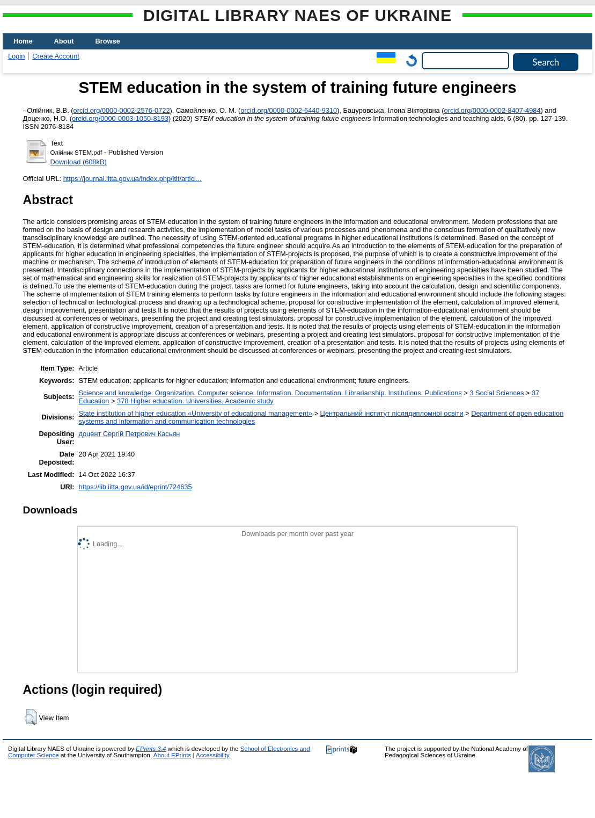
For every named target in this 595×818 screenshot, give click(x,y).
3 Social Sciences (496, 393)
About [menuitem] (64, 41)
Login (16, 56)
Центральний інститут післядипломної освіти (392, 413)
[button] (31, 717)
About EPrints (172, 755)
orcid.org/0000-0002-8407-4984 (492, 110)
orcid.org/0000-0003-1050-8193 (120, 118)
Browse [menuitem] (108, 41)
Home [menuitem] (23, 41)
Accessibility (213, 755)
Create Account (55, 56)
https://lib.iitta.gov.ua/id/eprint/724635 (135, 487)
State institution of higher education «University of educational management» (195, 413)
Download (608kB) (78, 162)
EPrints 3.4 (151, 748)
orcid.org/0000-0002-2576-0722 (122, 110)
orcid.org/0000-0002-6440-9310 (288, 110)
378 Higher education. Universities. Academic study (195, 401)
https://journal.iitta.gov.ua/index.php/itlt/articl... (132, 179)
